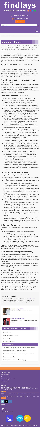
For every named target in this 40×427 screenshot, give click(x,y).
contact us (31, 298)
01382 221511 (4, 409)
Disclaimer (25, 425)
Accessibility (18, 425)
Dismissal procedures (9, 341)
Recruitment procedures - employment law (14, 350)
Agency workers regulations (10, 335)
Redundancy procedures (9, 357)
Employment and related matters (14, 35)
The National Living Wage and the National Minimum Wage (19, 347)
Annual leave (6, 338)
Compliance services (5, 376)
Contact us (7, 425)
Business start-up (5, 374)
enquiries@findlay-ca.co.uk (21, 18)
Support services (5, 381)
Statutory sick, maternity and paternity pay (14, 360)
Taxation (3, 383)
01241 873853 (4, 406)
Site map (13, 425)
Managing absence (8, 344)
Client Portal (20, 22)
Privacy (30, 425)
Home (2, 425)
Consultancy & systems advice (8, 379)
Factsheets (4, 35)
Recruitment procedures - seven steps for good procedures (18, 354)
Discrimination (7, 332)
